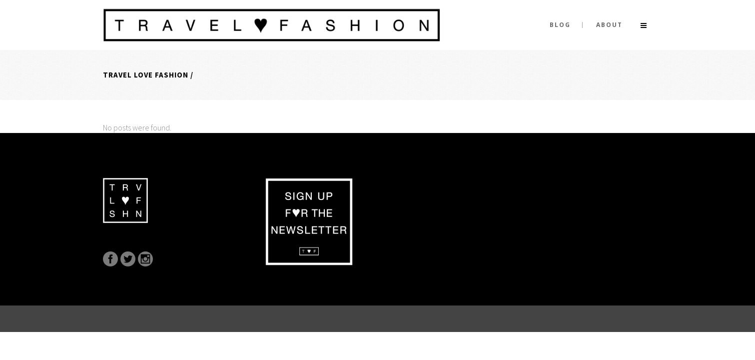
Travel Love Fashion (145, 75)
